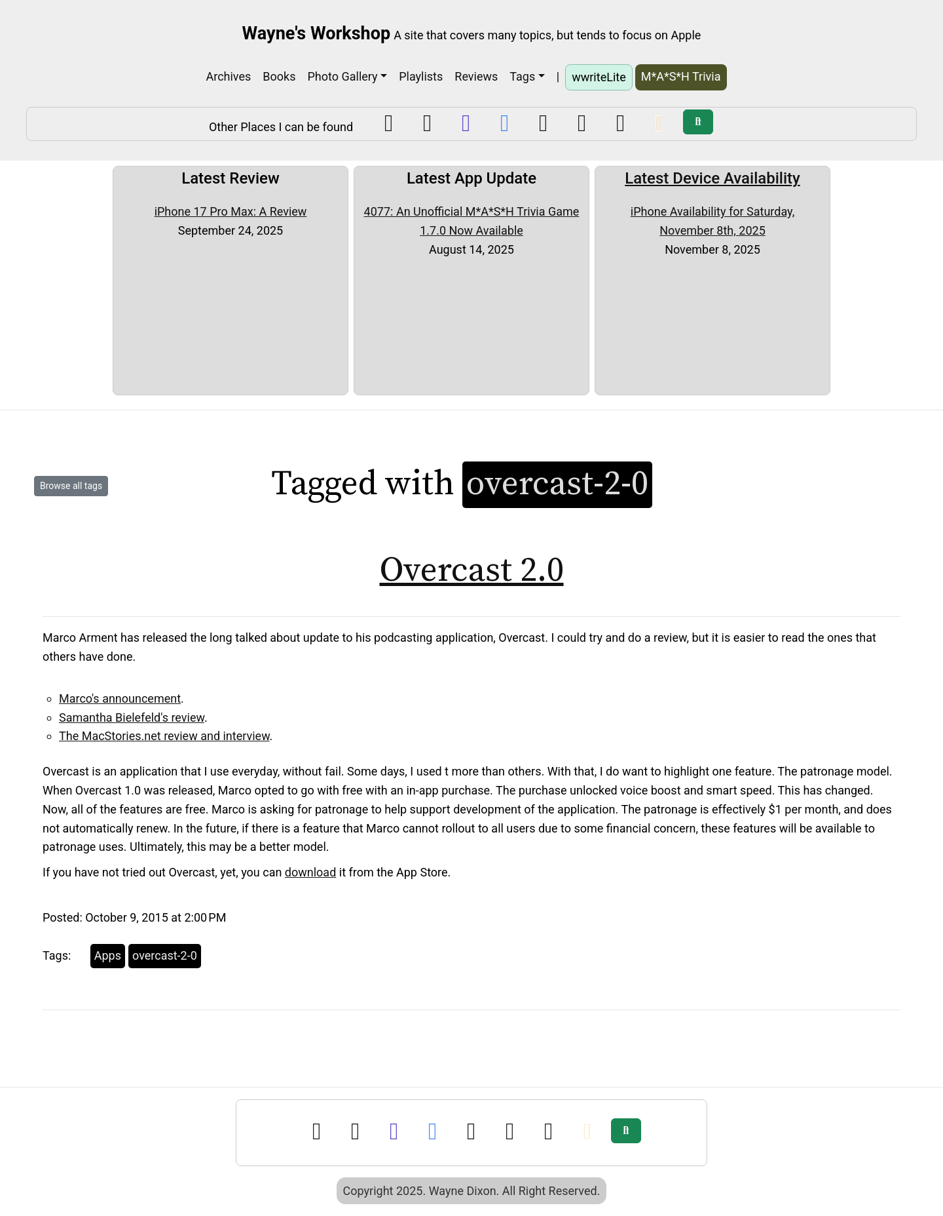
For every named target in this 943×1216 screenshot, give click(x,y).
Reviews (476, 76)
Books (279, 76)
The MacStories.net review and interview (164, 736)
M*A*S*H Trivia (681, 76)
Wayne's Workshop (316, 33)
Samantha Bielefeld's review (131, 717)
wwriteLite (598, 77)
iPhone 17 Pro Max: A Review (231, 211)
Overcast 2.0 (472, 570)
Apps (107, 955)
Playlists (421, 76)
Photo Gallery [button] (342, 76)
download (310, 872)
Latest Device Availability (712, 178)
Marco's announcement (120, 698)
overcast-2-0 (164, 955)
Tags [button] (522, 76)
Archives (228, 76)
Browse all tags (71, 486)
